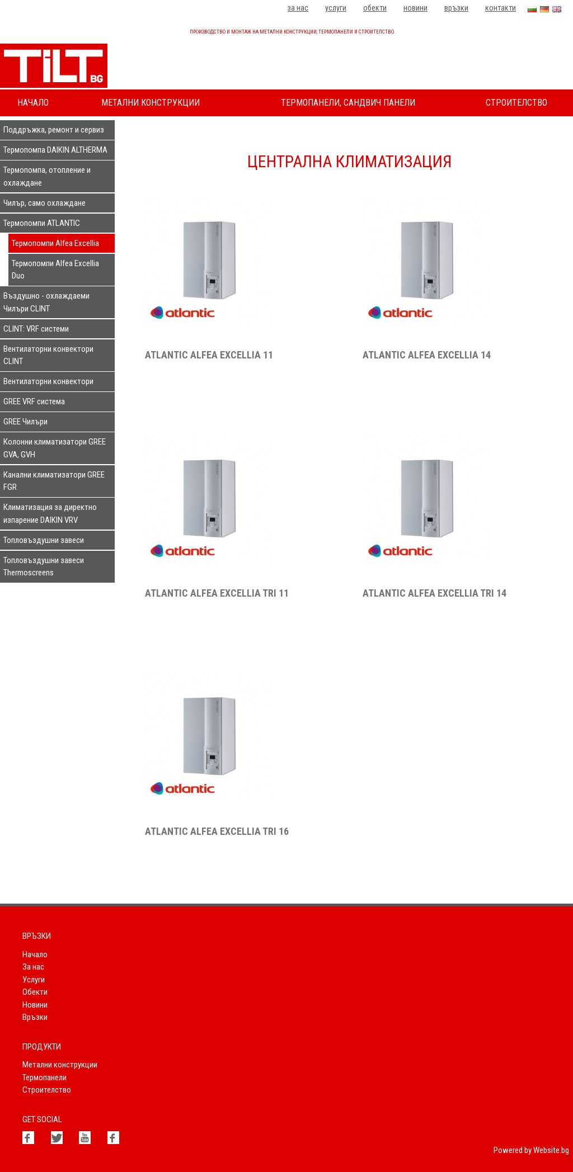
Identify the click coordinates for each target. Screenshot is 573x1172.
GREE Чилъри (25, 422)
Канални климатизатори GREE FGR (54, 481)
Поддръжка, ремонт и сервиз (53, 130)
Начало (33, 102)
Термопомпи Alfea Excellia (55, 243)
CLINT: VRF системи (36, 329)
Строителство (516, 102)
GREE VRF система (34, 401)
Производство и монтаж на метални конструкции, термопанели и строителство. (292, 32)
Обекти (375, 7)
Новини (415, 7)
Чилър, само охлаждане (44, 203)
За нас (298, 7)
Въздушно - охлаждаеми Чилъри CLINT (46, 302)
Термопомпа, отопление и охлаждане (47, 176)
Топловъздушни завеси (43, 540)
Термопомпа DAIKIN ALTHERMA (55, 150)
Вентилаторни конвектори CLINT (48, 355)
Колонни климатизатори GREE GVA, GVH (54, 448)
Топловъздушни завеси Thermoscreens (43, 566)
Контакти (500, 7)
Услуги (335, 7)
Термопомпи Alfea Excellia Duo (55, 269)
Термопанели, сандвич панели (348, 102)
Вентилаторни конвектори (48, 381)
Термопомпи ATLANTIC (41, 223)
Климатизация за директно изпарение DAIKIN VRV (50, 513)
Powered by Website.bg (531, 1150)
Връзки (456, 7)
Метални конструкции (150, 102)
